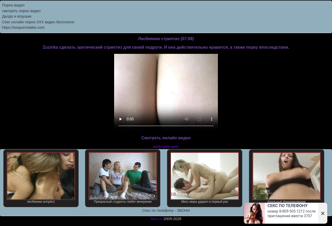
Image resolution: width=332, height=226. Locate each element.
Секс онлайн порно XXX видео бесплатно (38, 22)
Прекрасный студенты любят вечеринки (123, 177)
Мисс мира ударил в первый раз (204, 177)
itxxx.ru (157, 219)
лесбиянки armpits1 (41, 177)
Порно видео (13, 5)
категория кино (166, 146)
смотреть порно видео (21, 11)
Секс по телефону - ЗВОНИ (166, 210)
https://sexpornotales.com (23, 27)
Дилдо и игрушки (16, 16)
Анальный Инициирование (286, 177)
